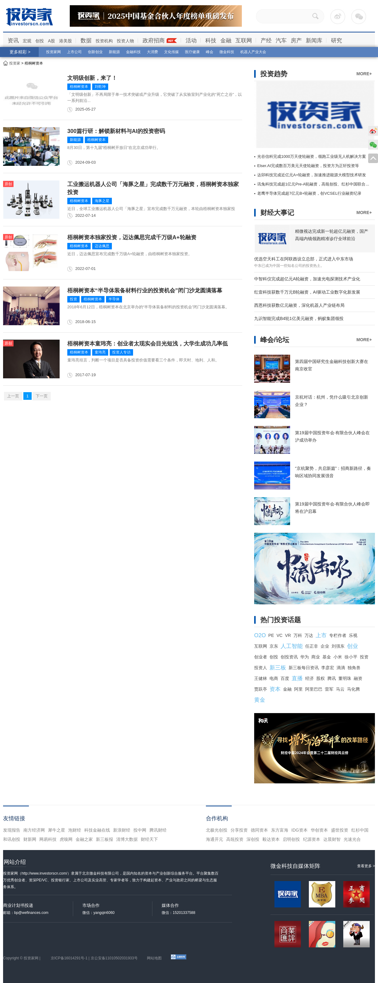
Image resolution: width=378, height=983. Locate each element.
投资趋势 (273, 74)
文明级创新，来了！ (92, 78)
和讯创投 (11, 839)
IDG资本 (299, 830)
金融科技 (133, 52)
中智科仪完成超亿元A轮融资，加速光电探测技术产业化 (307, 278)
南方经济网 (34, 830)
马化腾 (353, 689)
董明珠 (344, 678)
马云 (340, 689)
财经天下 (149, 839)
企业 (325, 646)
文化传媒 (171, 52)
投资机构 (104, 40)
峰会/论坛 (274, 340)
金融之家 (84, 839)
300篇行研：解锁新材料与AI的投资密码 (116, 131)
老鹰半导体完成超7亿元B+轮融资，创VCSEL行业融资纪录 (309, 193)
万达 (309, 635)
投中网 (139, 830)
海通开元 (214, 839)
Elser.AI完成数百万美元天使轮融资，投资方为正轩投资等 (308, 165)
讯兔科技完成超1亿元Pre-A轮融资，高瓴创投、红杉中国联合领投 (315, 184)
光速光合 (352, 839)
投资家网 (53, 52)
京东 (274, 646)
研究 (336, 40)
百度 (285, 678)
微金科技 (226, 52)
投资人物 (125, 40)
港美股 (65, 40)
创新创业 (95, 52)
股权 (320, 678)
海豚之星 (102, 201)
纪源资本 (311, 839)
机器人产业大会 (253, 52)
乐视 (353, 635)
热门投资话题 (280, 620)
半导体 (114, 299)
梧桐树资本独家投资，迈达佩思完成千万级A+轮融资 (131, 237)
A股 (51, 40)
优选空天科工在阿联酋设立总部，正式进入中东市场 (303, 258)
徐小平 (351, 656)
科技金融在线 (97, 830)
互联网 (243, 40)
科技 (210, 40)
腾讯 (331, 678)
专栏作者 (337, 635)
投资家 (14, 63)
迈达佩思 (102, 246)
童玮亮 (100, 352)
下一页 (42, 396)
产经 (266, 40)
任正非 (311, 646)
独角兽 (354, 667)
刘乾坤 (100, 86)
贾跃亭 (260, 689)
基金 (326, 656)
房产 (296, 40)
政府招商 (154, 40)
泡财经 (74, 830)
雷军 (329, 689)
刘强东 (338, 646)
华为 (304, 656)
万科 (297, 635)
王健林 (260, 678)
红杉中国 (359, 830)
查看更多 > (366, 866)
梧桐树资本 (79, 86)
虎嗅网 (66, 839)
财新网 (29, 839)
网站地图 (154, 958)
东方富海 (279, 830)
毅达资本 (271, 839)
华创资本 (319, 830)
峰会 (209, 52)
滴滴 (341, 667)
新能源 (114, 52)
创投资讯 (289, 656)
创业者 (260, 656)
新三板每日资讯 (304, 667)
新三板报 (104, 839)
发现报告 (11, 830)
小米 (337, 656)
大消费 (152, 52)
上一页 (13, 396)
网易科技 (48, 839)
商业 (315, 656)
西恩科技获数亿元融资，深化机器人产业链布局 (299, 305)
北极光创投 (216, 830)
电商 (274, 678)
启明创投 (291, 839)
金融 (225, 40)
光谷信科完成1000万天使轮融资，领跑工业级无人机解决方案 (311, 156)
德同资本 (259, 830)
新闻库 (314, 40)
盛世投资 (339, 830)
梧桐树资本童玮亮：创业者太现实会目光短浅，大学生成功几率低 (147, 344)
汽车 (281, 40)
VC (279, 635)
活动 (191, 40)
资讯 (13, 40)
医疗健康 (192, 52)
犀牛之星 (56, 830)
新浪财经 (121, 830)
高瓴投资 (234, 839)
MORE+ (364, 73)
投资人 (260, 667)
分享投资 (239, 830)
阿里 (298, 689)
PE (271, 635)
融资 (358, 678)
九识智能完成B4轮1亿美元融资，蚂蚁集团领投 (299, 318)
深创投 (252, 839)
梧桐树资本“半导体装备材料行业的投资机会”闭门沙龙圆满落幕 (144, 290)
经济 (309, 678)
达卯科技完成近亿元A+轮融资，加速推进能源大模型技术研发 (311, 175)
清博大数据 (127, 839)
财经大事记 (277, 212)
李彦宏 (327, 667)
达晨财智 (332, 839)
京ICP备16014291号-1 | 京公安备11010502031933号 (94, 958)
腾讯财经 (158, 830)
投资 (73, 299)
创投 (39, 40)
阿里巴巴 (313, 689)
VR (288, 635)
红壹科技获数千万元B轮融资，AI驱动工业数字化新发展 (307, 292)
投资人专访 (121, 352)
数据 (86, 40)
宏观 (27, 40)
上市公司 (74, 52)
